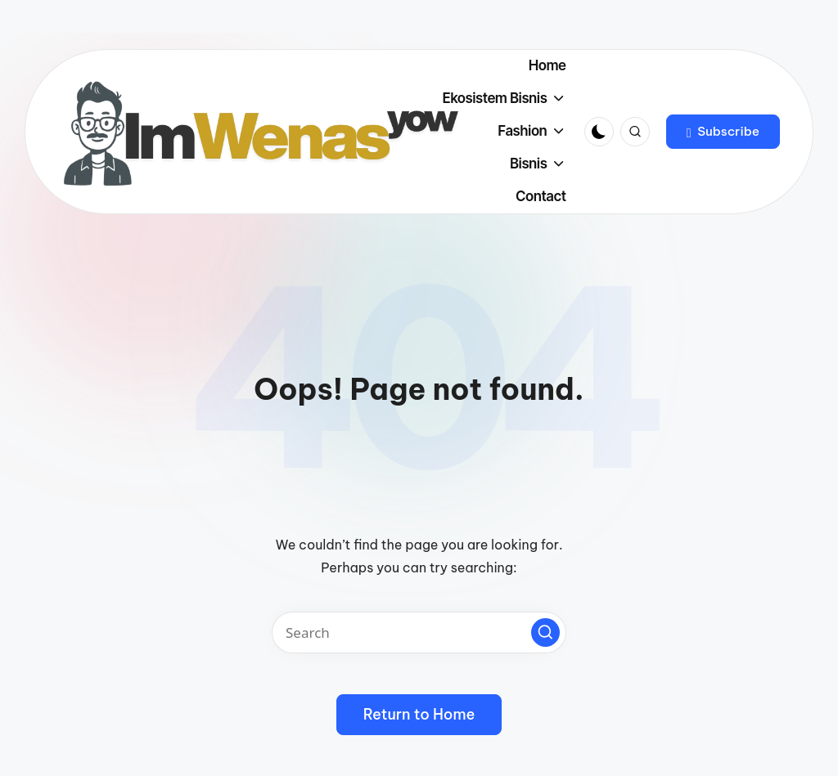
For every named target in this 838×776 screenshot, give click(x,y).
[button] (723, 131)
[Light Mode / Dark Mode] (599, 131)
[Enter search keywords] (419, 632)
